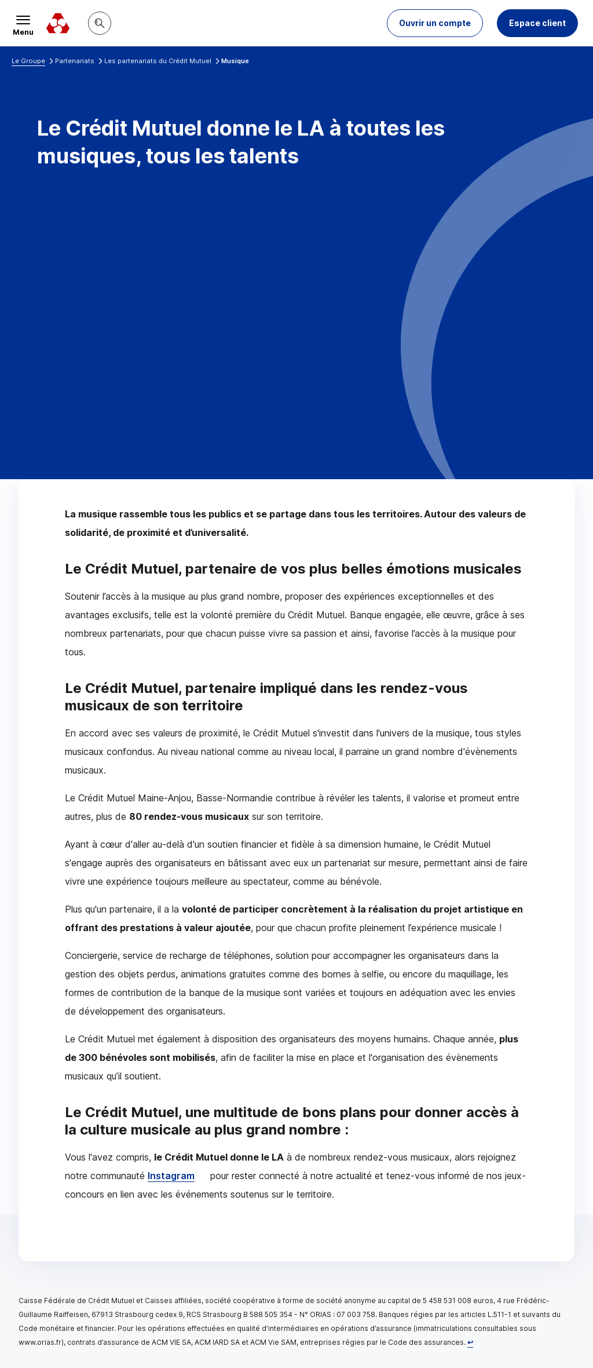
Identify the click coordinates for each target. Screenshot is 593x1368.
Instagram (171, 1175)
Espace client (537, 23)
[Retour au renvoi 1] (470, 1342)
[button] (435, 23)
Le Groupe (28, 61)
